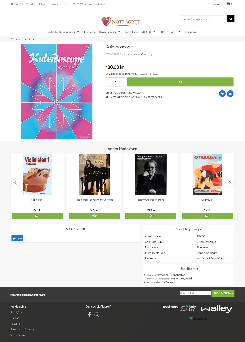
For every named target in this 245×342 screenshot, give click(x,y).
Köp (180, 82)
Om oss (15, 318)
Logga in (216, 3)
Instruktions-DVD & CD (141, 31)
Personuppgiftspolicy (22, 329)
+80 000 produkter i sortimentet (89, 4)
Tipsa (17, 238)
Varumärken (18, 335)
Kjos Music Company (140, 54)
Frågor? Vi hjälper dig (23, 4)
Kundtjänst (17, 312)
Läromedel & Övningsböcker (103, 31)
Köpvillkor (16, 323)
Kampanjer (191, 32)
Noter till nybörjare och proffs (53, 4)
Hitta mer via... (171, 31)
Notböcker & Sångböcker (64, 31)
